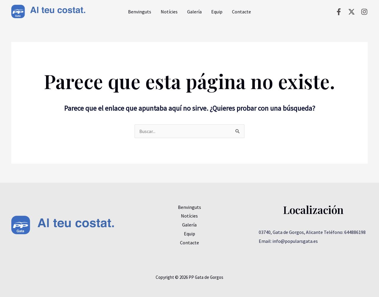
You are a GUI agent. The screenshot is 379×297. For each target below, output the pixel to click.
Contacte (241, 12)
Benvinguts (139, 12)
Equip (216, 12)
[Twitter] (351, 11)
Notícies (169, 12)
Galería (194, 12)
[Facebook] (338, 11)
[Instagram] (364, 11)
